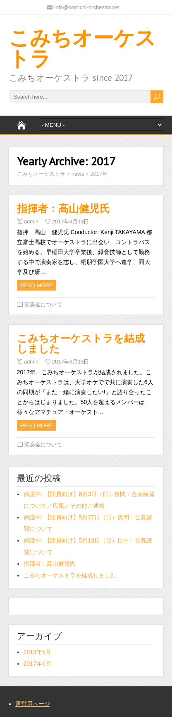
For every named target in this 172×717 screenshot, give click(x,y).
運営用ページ (32, 703)
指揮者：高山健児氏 (63, 208)
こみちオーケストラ (82, 48)
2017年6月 (37, 663)
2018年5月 (37, 652)
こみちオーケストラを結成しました (81, 343)
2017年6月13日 (70, 221)
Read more (36, 285)
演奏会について (43, 304)
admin (31, 221)
